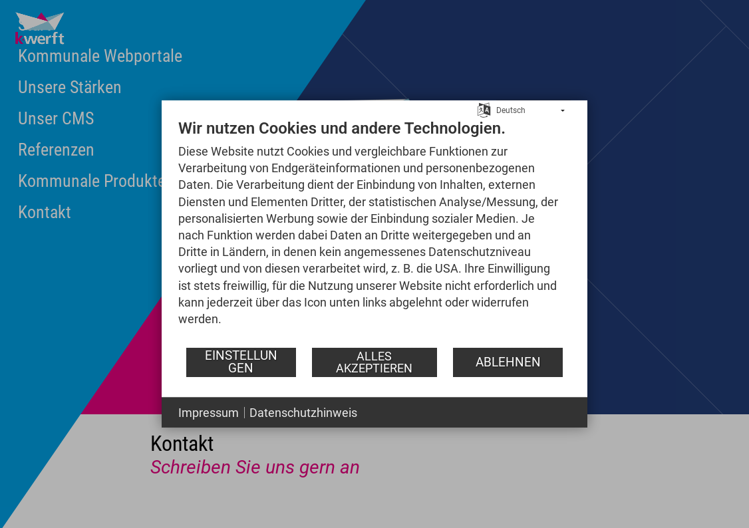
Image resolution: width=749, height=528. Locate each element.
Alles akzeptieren (374, 362)
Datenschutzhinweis (303, 413)
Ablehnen (508, 361)
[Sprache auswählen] (484, 109)
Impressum (208, 413)
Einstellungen (241, 362)
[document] (374, 232)
